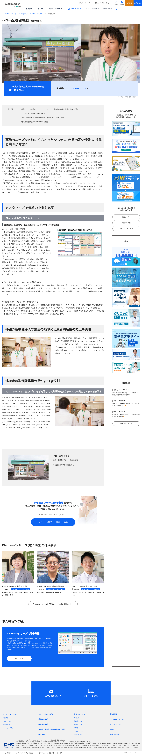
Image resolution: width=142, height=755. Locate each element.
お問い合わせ (114, 734)
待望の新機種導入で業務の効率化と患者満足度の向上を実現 (42, 117)
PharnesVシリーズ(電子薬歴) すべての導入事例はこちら (53, 604)
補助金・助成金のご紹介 (102, 3)
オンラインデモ (115, 724)
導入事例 (39, 14)
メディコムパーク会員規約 (24, 753)
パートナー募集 (8, 728)
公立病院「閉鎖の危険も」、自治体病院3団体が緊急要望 (126, 415)
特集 (76, 728)
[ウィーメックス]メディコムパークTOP (25, 14)
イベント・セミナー (92, 8)
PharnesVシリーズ (78, 88)
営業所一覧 (6, 724)
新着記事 (76, 718)
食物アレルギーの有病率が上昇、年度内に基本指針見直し (125, 404)
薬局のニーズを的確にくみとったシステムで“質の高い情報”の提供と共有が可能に (50, 109)
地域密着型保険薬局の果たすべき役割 (34, 122)
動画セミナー (126, 217)
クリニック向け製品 (45, 714)
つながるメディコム (116, 719)
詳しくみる (19, 658)
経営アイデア (79, 724)
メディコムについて (84, 3)
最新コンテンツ (76, 8)
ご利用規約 (7, 753)
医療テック (78, 721)
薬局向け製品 (43, 719)
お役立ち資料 (107, 8)
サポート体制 (7, 721)
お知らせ (112, 729)
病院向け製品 (43, 724)
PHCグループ (9, 14)
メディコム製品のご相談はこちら (53, 522)
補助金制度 (113, 714)
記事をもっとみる (126, 423)
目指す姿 (5, 718)
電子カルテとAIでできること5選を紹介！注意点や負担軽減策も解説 (126, 394)
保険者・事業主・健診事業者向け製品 (51, 729)
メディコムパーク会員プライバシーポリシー (51, 753)
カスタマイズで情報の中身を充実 (33, 113)
